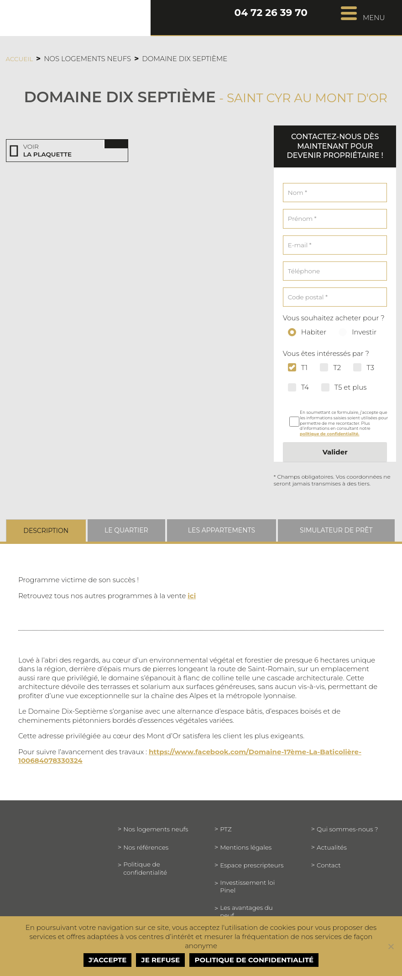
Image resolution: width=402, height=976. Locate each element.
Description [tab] (45, 531)
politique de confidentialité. (329, 433)
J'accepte (107, 959)
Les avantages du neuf (246, 911)
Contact (329, 865)
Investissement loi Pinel (247, 886)
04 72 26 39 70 (271, 13)
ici (192, 595)
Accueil (19, 59)
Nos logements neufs (155, 829)
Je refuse (160, 959)
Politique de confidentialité (145, 868)
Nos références (145, 847)
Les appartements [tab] (221, 530)
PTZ (225, 829)
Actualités (332, 847)
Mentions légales (245, 847)
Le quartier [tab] (126, 530)
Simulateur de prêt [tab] (336, 530)
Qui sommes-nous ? (347, 829)
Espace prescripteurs (251, 865)
